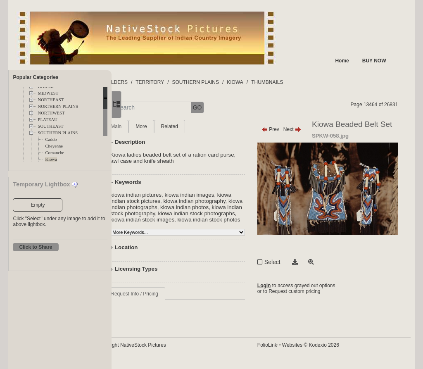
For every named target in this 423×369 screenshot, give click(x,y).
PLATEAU (47, 119)
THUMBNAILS (302, 82)
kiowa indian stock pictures (178, 201)
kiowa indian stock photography (219, 213)
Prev (286, 129)
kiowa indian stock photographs (183, 220)
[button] (140, 107)
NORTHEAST (51, 100)
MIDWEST (48, 93)
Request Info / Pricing (169, 300)
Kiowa (51, 159)
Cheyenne (54, 146)
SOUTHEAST (50, 126)
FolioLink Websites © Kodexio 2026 (314, 351)
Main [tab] (150, 126)
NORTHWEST (51, 113)
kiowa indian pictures (170, 195)
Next (308, 129)
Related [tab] (204, 126)
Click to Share (35, 247)
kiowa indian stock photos (212, 226)
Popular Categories (35, 77)
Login (280, 300)
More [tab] (175, 126)
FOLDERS (150, 82)
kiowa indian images (224, 195)
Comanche (54, 152)
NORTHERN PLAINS (58, 106)
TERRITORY (185, 82)
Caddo (51, 139)
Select (288, 276)
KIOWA (269, 82)
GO (232, 107)
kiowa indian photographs (209, 207)
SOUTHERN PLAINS (58, 133)
